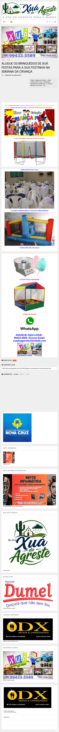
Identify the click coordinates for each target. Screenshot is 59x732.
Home (3, 59)
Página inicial (6, 717)
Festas (8, 59)
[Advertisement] (14, 89)
